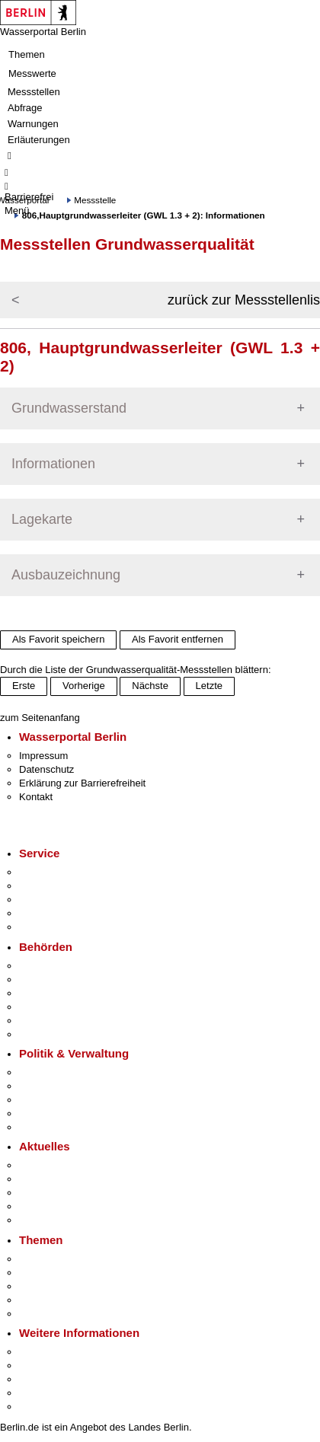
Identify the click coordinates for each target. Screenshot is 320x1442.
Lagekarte (41, 519)
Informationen (53, 463)
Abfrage (25, 107)
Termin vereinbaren (61, 886)
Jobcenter (40, 1020)
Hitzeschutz (44, 1220)
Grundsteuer (46, 1313)
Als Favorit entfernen (177, 639)
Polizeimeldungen (58, 1179)
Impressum (43, 755)
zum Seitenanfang (40, 717)
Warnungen (33, 123)
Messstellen (34, 91)
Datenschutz (46, 769)
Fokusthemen (49, 1259)
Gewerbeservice (55, 927)
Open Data (43, 1113)
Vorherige (83, 685)
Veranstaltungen (55, 1192)
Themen (26, 54)
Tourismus (41, 1365)
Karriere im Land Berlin (69, 1086)
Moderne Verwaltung (64, 1286)
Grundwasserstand (68, 408)
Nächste (150, 685)
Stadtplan (40, 1406)
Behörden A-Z (49, 965)
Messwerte (32, 73)
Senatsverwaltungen (64, 979)
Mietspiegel (44, 1300)
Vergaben (40, 1127)
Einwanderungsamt (61, 1034)
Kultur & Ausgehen (60, 1351)
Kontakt (36, 796)
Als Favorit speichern (58, 639)
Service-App (46, 872)
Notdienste (42, 913)
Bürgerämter (46, 1007)
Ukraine (36, 1206)
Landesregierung (56, 1072)
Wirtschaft (41, 1379)
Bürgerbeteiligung (58, 1099)
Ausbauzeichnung (65, 574)
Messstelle (95, 200)
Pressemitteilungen (61, 1165)
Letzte (209, 685)
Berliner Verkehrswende (71, 1272)
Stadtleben (42, 1393)
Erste (23, 685)
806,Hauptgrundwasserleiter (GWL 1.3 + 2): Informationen (143, 215)
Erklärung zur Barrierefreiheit (82, 783)
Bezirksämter (48, 993)
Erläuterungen (39, 139)
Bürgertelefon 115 (58, 899)
